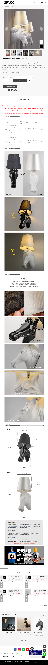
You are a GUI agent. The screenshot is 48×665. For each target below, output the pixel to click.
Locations (6, 653)
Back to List (24, 640)
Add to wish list (29, 80)
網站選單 (45, 2)
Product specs (20, 77)
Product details (23, 99)
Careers (25, 653)
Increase (10, 80)
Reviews (42, 653)
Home (3, 6)
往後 (45, 615)
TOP (45, 605)
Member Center (36, 2)
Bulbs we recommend (10, 86)
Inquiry (18, 653)
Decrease (3, 80)
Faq (12, 653)
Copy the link (15, 90)
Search (39, 2)
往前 (40, 615)
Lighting (7, 6)
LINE (12, 90)
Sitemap (36, 662)
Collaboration (34, 653)
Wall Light (12, 6)
